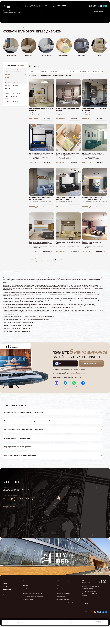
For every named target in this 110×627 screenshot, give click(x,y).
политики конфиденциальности (77, 373)
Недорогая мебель (11, 85)
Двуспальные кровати (63, 599)
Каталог (40, 10)
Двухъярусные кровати (63, 593)
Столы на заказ (10, 80)
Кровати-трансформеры (63, 588)
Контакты (81, 10)
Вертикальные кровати (63, 590)
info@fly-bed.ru (9, 507)
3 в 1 (6, 99)
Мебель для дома (11, 91)
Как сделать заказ (28, 599)
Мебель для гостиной (12, 93)
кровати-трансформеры (88, 310)
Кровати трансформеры (29, 27)
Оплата (25, 602)
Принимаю (98, 622)
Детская (7, 88)
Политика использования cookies (87, 622)
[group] (11, 48)
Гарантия (25, 604)
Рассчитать (47, 118)
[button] (107, 45)
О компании (29, 10)
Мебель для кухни (11, 96)
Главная (5, 27)
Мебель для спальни (12, 101)
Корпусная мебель (11, 82)
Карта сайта (6, 595)
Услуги (50, 10)
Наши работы (69, 10)
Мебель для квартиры (13, 71)
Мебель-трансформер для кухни (66, 602)
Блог (58, 10)
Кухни (7, 77)
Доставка (25, 585)
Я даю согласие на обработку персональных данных (69, 369)
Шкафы (7, 74)
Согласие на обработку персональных (33, 596)
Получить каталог (91, 363)
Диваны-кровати (47, 27)
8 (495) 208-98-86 (36, 7)
